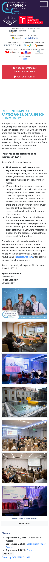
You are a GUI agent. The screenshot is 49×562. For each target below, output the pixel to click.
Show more (24, 523)
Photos (30, 550)
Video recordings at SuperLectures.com (24, 69)
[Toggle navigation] (44, 4)
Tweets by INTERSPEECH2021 (16, 557)
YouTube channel (24, 76)
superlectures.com (24, 256)
